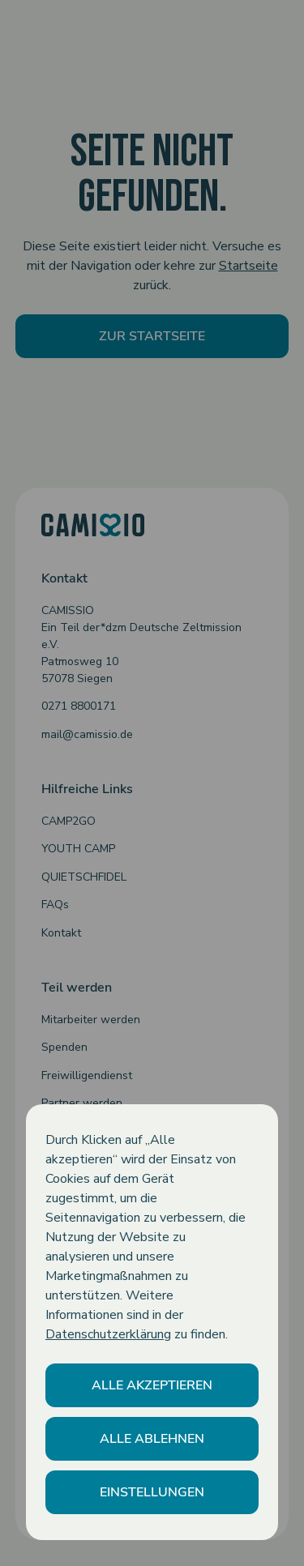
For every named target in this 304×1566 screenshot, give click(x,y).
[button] (152, 1385)
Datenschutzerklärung (108, 1334)
